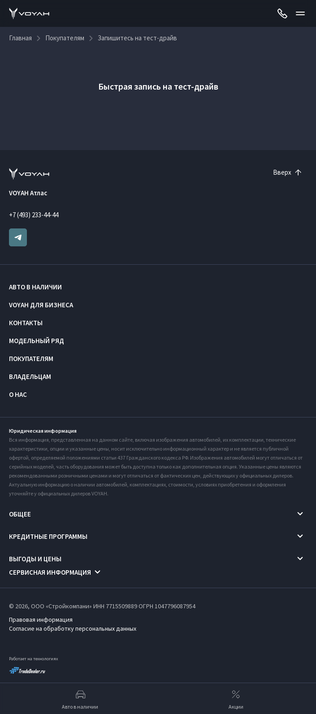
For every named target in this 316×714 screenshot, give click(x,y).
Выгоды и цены (35, 559)
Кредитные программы (48, 536)
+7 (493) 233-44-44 (33, 215)
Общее (20, 514)
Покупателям (31, 358)
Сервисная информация (50, 572)
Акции (236, 699)
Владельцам (30, 376)
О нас (18, 394)
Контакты (26, 322)
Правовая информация (41, 619)
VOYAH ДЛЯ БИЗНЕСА (41, 305)
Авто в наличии (35, 287)
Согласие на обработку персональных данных (72, 628)
